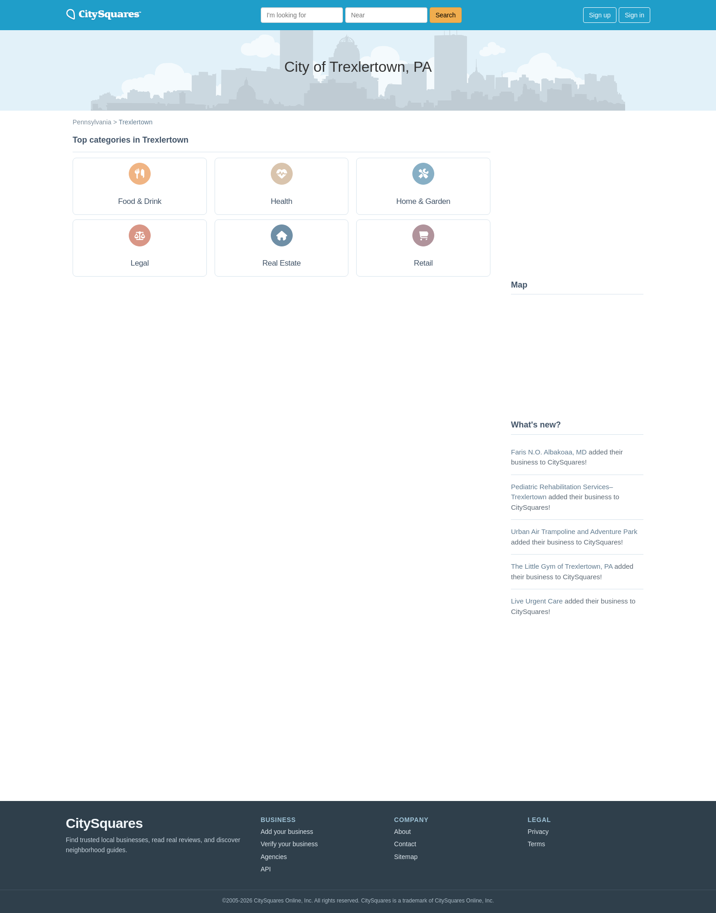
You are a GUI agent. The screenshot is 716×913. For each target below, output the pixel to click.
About (402, 831)
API (266, 869)
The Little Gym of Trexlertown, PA (561, 566)
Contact (405, 844)
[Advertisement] (579, 203)
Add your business (287, 831)
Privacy (538, 831)
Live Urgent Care (537, 601)
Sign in (634, 15)
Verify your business (289, 844)
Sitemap (405, 856)
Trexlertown (136, 122)
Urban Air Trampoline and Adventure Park (574, 531)
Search (446, 15)
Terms (536, 844)
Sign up (600, 15)
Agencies (274, 856)
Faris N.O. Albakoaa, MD (549, 452)
